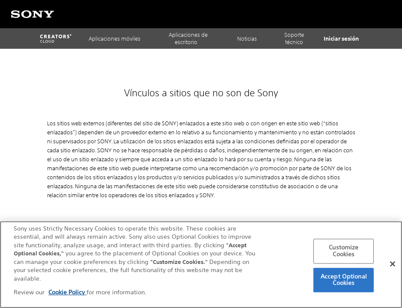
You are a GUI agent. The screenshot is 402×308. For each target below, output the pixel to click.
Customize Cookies (343, 251)
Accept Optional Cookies (344, 279)
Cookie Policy (67, 292)
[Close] (392, 264)
